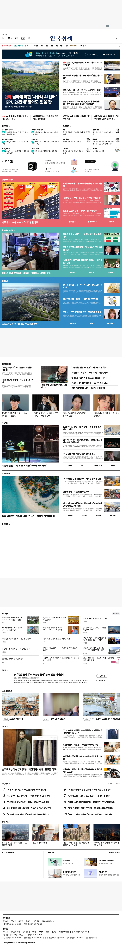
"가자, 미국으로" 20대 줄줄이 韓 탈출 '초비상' (16, 368)
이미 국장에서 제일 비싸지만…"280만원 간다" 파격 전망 (29, 808)
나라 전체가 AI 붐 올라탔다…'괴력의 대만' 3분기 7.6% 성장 (105, 117)
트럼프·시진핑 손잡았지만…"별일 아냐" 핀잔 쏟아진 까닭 (82, 248)
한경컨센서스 (72, 222)
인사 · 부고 (112, 852)
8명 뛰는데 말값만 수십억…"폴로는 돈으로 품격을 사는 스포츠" (82, 770)
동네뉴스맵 (73, 323)
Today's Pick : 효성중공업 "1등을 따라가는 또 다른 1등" (15, 152)
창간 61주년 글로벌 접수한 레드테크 (101, 719)
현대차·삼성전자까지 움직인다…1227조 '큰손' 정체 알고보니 (91, 802)
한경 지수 (92, 222)
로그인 (118, 38)
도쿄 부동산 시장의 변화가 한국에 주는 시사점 (106, 844)
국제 (66, 46)
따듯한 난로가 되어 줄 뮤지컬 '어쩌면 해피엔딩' (24, 465)
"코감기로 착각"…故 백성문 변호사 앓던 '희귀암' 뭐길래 (45, 414)
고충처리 (20, 921)
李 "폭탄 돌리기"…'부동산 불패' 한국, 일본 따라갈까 (39, 674)
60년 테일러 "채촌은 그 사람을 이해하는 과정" (81, 744)
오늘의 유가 (34, 139)
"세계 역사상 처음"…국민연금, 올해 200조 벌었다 (26, 789)
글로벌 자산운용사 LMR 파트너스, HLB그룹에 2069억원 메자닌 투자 (94, 650)
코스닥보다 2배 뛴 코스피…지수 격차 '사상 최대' (94, 659)
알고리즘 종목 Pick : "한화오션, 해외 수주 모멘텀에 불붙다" (15, 133)
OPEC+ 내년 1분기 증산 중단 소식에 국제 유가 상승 (45, 142)
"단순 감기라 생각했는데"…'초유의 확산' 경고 (89, 382)
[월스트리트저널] (16, 38)
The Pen (5, 821)
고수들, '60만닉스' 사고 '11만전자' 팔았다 (15, 142)
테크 (61, 46)
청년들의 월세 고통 (98, 151)
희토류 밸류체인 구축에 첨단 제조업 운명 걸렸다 (76, 133)
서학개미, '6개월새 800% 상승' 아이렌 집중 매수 (45, 133)
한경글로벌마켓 (18, 46)
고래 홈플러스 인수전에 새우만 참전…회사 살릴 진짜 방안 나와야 (103, 142)
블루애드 (36, 921)
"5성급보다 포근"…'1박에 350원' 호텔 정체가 (89, 372)
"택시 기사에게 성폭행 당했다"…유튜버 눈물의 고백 (75, 414)
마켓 (111, 222)
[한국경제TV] (10, 38)
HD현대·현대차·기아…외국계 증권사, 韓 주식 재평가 (82, 184)
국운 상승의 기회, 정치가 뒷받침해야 (73, 152)
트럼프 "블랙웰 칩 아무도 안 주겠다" (96, 618)
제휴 (12, 932)
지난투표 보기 (102, 680)
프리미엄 (74, 46)
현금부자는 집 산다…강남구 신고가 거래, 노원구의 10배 (82, 286)
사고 (118, 852)
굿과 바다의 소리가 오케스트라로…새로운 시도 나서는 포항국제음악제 (82, 441)
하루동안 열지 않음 (110, 54)
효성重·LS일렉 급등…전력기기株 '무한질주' (80, 210)
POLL (4, 670)
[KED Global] (23, 38)
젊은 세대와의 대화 (39, 842)
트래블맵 (70, 516)
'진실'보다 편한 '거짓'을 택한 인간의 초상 (79, 454)
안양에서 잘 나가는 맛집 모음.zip (76, 491)
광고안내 (28, 921)
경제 (41, 46)
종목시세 (91, 272)
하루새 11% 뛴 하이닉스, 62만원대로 (20, 222)
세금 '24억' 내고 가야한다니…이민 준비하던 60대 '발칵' (28, 795)
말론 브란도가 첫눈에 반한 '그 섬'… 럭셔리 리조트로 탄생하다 (30, 516)
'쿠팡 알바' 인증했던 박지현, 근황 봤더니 (54, 386)
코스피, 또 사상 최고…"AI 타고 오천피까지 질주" (82, 89)
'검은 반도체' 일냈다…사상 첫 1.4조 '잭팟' (17, 381)
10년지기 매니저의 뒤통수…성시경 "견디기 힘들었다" (14, 414)
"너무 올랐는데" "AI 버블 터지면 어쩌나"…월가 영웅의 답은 (82, 261)
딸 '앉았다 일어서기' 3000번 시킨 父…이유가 (89, 377)
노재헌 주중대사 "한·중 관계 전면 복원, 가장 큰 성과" (45, 117)
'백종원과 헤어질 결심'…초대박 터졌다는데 (88, 388)
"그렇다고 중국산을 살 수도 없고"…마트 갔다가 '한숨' (89, 795)
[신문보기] (3, 38)
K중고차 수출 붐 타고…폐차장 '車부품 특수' (76, 117)
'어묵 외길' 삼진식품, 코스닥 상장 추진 (56, 638)
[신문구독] (29, 38)
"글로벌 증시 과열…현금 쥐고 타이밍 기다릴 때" (82, 198)
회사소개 (5, 921)
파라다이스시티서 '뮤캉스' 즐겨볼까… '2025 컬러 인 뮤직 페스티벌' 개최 (82, 504)
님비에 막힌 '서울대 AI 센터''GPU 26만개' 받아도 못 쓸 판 (30, 99)
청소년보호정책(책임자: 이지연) (80, 932)
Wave (4, 726)
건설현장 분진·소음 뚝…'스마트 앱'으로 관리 (80, 299)
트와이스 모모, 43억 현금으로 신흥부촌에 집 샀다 (82, 312)
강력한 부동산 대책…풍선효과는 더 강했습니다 (14, 844)
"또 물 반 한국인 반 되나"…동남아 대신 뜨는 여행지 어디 (29, 814)
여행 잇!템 (112, 516)
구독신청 (13, 921)
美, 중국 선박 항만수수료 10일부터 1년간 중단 (94, 628)
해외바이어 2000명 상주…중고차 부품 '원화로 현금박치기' (61, 649)
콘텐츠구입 (17, 932)
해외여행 (98, 516)
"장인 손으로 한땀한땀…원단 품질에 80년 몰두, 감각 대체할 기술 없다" (82, 731)
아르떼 (4, 423)
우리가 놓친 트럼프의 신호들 (72, 141)
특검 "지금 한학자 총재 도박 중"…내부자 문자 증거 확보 (52, 628)
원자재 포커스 (35, 149)
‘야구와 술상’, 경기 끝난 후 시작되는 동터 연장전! (82, 478)
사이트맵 (33, 932)
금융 (46, 46)
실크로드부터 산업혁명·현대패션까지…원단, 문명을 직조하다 (30, 769)
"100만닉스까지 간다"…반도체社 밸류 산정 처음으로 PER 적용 (61, 659)
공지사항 (51, 852)
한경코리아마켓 (6, 46)
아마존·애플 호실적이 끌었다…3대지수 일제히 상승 (26, 273)
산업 (51, 46)
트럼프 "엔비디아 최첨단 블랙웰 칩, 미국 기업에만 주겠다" (94, 638)
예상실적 (72, 272)
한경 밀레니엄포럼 (54, 719)
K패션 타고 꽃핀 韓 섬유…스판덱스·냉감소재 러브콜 (82, 757)
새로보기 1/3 (116, 613)
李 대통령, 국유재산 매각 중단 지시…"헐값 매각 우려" (83, 76)
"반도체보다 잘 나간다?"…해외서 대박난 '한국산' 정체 (28, 802)
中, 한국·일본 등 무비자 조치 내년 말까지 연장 (15, 117)
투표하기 (102, 676)
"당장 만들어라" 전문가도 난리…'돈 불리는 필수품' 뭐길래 (90, 808)
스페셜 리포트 (7, 691)
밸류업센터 (110, 323)
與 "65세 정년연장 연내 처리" (12, 659)
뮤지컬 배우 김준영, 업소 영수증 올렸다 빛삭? (106, 414)
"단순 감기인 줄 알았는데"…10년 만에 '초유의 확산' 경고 (90, 814)
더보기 (82, 46)
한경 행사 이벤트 (8, 852)
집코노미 (27, 46)
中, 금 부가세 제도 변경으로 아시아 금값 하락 (54, 618)
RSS (47, 932)
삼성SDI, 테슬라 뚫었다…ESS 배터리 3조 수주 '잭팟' (82, 63)
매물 (91, 323)
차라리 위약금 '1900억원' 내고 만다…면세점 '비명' (13, 628)
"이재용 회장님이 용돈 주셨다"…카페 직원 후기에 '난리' (90, 789)
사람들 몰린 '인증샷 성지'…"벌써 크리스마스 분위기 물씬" (13, 618)
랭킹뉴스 (5, 783)
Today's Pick (6, 149)
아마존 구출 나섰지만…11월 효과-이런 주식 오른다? (82, 235)
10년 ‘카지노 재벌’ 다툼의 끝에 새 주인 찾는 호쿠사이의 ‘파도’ (82, 428)
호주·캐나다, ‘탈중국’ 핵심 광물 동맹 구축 (44, 152)
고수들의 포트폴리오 (37, 130)
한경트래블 (6, 473)
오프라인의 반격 (12, 719)
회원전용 (5, 126)
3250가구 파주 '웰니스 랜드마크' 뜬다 (20, 323)
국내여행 (84, 516)
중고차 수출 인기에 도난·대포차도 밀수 (16, 649)
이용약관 (53, 932)
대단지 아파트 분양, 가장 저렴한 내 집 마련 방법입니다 (76, 844)
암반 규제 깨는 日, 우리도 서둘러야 (102, 133)
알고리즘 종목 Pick (7, 130)
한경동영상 (6, 524)
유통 (56, 46)
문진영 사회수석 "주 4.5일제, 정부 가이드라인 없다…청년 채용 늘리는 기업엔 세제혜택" (82, 102)
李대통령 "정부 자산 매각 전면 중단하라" (16, 638)
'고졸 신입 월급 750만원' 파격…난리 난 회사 (88, 367)
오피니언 (35, 46)
